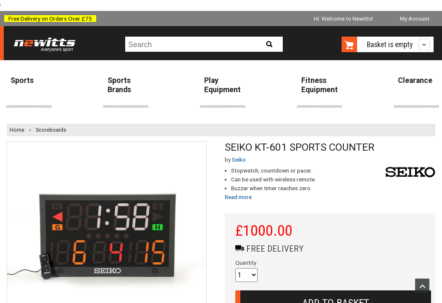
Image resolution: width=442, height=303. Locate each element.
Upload (422, 286)
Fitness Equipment (319, 84)
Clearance (415, 80)
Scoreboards (51, 130)
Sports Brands (119, 84)
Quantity (245, 262)
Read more (238, 197)
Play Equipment (222, 84)
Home (17, 130)
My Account (414, 18)
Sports (22, 80)
